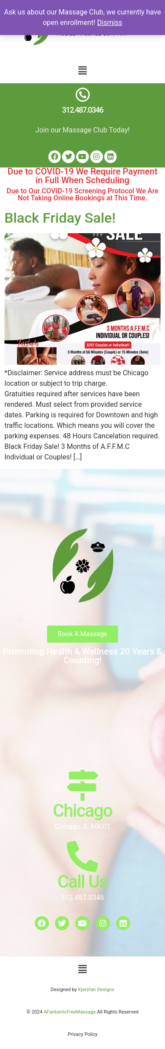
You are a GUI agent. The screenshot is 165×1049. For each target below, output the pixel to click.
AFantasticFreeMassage (70, 1012)
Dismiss (109, 22)
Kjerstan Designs (96, 989)
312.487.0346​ (82, 109)
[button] (82, 70)
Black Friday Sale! (60, 218)
